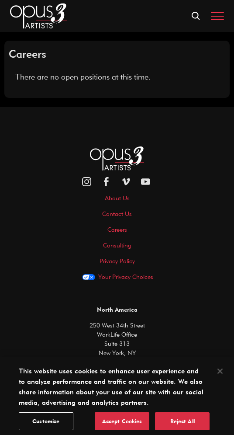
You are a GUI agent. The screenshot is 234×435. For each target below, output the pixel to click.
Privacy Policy (117, 261)
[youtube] (145, 181)
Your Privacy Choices (125, 277)
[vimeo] (126, 181)
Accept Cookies (122, 424)
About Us (117, 198)
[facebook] (106, 181)
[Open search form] (196, 16)
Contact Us (117, 214)
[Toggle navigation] (217, 16)
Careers (117, 229)
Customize (45, 424)
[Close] (220, 374)
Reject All (182, 424)
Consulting (117, 245)
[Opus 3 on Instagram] (86, 181)
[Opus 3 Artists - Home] (38, 15)
